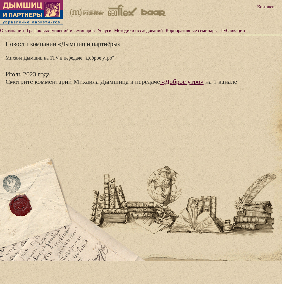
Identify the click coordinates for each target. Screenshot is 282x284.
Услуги (104, 30)
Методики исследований (138, 30)
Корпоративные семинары (192, 30)
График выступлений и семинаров (61, 30)
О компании (12, 30)
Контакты (266, 6)
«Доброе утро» (182, 81)
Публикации (232, 30)
